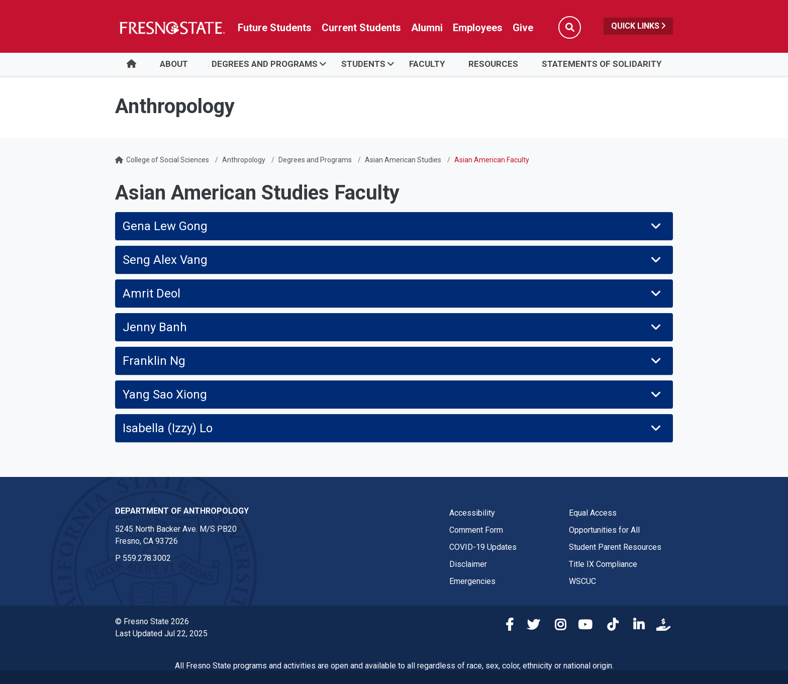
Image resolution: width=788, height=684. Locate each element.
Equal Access (593, 513)
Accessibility (472, 513)
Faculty (427, 64)
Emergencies (472, 581)
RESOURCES (493, 64)
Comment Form (476, 530)
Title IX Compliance (603, 564)
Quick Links (638, 26)
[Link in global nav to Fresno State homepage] (171, 28)
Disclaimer (468, 564)
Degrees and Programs (315, 160)
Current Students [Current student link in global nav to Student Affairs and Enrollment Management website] (361, 28)
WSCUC (582, 581)
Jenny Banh (393, 327)
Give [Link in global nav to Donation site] (523, 28)
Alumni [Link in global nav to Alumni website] (427, 28)
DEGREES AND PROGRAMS (265, 64)
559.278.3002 (147, 558)
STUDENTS (363, 64)
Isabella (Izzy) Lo (393, 428)
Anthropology (243, 160)
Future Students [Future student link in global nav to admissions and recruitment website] (275, 28)
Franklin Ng (393, 361)
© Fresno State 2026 (152, 621)
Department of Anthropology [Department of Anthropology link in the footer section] (182, 511)
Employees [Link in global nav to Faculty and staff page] (478, 28)
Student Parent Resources (615, 547)
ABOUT (174, 64)
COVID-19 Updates (483, 547)
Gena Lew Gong (393, 226)
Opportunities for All (604, 530)
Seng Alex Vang (393, 260)
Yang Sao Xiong (393, 394)
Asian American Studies (403, 160)
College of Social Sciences (167, 160)
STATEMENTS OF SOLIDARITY (601, 64)
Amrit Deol (393, 293)
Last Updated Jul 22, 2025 (161, 633)
